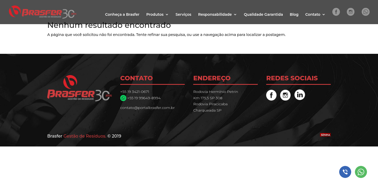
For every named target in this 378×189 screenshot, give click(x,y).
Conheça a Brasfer (122, 15)
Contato (312, 15)
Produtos (155, 15)
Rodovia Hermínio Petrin (215, 91)
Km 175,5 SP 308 (207, 98)
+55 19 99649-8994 (143, 98)
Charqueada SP (207, 110)
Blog (294, 15)
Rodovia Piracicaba (210, 104)
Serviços (183, 15)
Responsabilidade (215, 15)
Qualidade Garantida (263, 15)
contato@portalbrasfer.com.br (147, 107)
